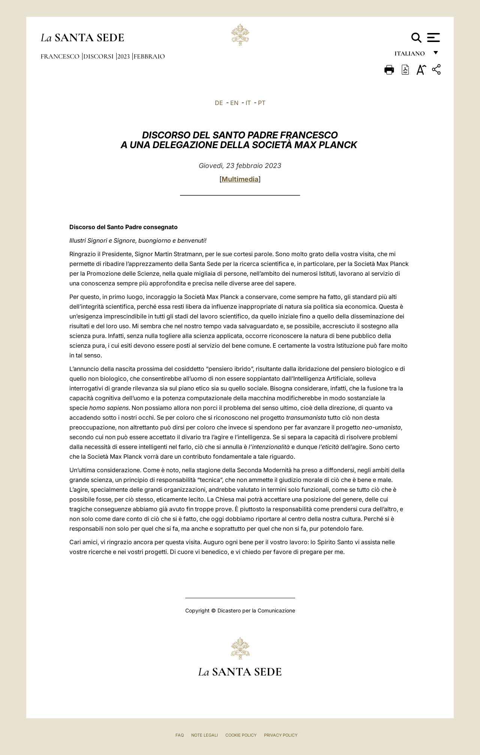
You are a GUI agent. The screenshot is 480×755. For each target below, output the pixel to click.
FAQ (180, 735)
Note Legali (204, 735)
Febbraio (149, 56)
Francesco (60, 56)
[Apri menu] (432, 37)
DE (219, 103)
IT (248, 103)
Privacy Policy (280, 735)
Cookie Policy (240, 735)
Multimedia (240, 179)
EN (234, 103)
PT (262, 103)
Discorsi (99, 56)
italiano (411, 55)
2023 (124, 56)
